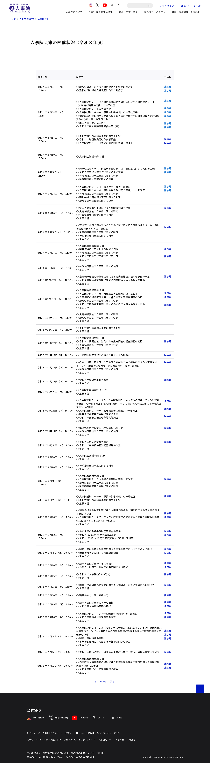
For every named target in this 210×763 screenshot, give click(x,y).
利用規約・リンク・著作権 (111, 739)
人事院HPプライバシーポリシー (58, 733)
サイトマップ (167, 5)
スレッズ (99, 718)
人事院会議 (43, 18)
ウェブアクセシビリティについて (80, 739)
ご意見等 (131, 739)
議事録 (168, 139)
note (116, 718)
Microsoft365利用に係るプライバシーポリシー (99, 733)
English (185, 5)
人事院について (26, 18)
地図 (100, 752)
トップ (12, 18)
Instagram (35, 718)
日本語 (197, 5)
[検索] (150, 5)
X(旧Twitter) (58, 718)
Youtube (80, 718)
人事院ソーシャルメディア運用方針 (44, 739)
